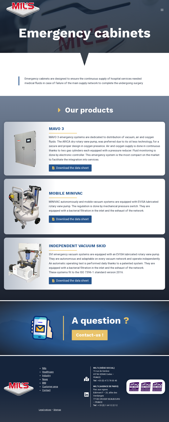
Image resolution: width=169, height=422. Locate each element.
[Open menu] (162, 9)
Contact (46, 390)
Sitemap (57, 410)
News (45, 379)
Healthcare (48, 372)
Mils (44, 368)
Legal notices (45, 410)
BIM (44, 383)
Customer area (50, 386)
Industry (46, 375)
